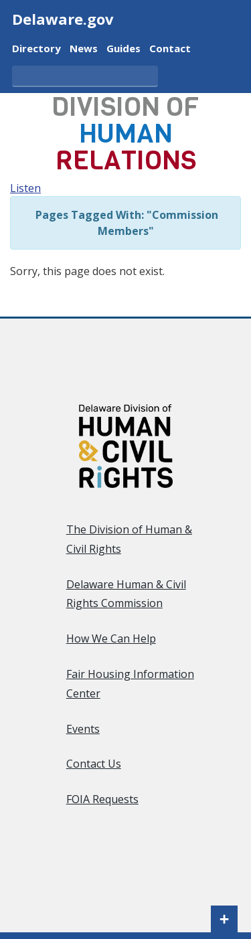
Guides (123, 47)
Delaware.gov (63, 19)
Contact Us (93, 763)
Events (83, 728)
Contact (170, 47)
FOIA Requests (102, 799)
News (84, 47)
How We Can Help (111, 638)
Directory (36, 47)
